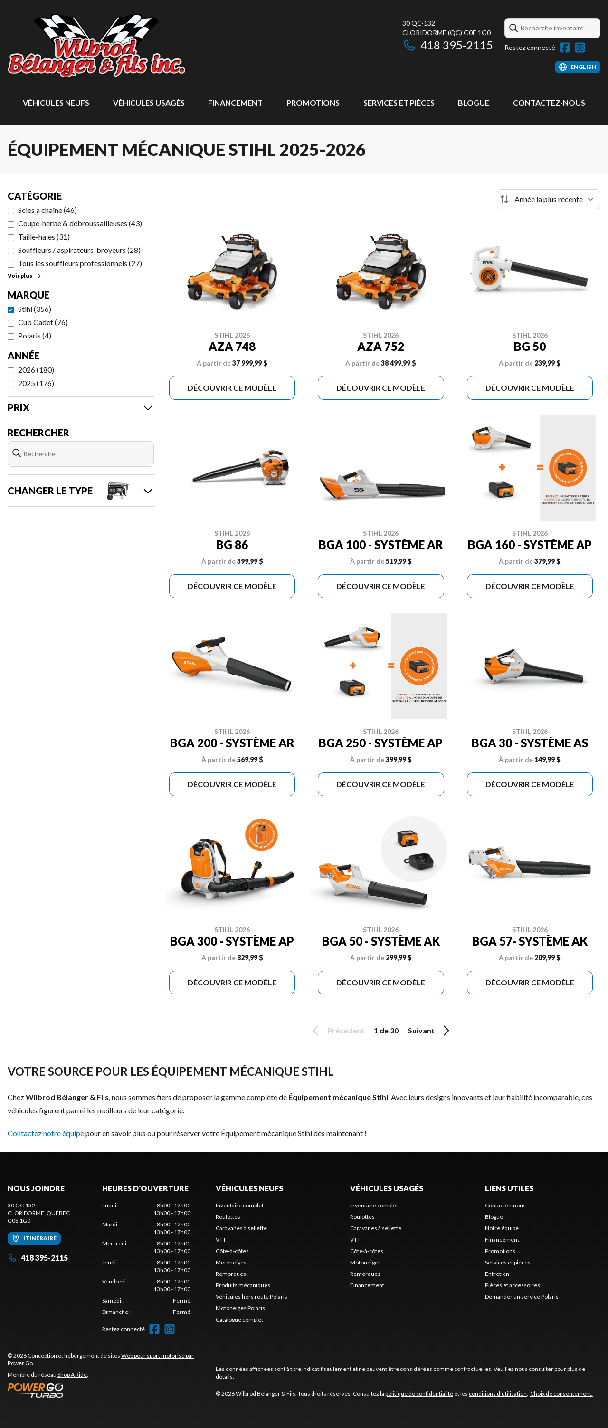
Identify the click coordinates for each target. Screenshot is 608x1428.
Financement (235, 102)
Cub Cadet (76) (43, 322)
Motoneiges (231, 1262)
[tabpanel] (146, 1259)
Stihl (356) (34, 308)
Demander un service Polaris (522, 1296)
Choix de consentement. (561, 1393)
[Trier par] (548, 199)
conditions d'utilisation (498, 1393)
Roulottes (228, 1216)
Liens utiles (509, 1188)
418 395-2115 (447, 45)
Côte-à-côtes (232, 1250)
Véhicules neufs (56, 102)
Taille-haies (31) (44, 236)
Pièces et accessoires (512, 1285)
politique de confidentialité (419, 1393)
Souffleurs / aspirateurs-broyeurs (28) (79, 249)
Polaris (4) (34, 335)
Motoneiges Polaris (240, 1308)
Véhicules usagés (149, 102)
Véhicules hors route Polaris (251, 1296)
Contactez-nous (549, 102)
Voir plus (25, 275)
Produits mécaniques (243, 1285)
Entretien (497, 1273)
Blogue (473, 102)
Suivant (430, 1030)
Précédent (336, 1030)
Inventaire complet (240, 1205)
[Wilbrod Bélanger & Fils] (126, 46)
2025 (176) (36, 382)
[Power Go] (104, 1390)
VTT (221, 1239)
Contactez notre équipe (46, 1133)
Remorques (231, 1273)
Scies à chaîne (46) (47, 209)
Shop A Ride (72, 1374)
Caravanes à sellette (241, 1228)
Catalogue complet (239, 1319)
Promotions (313, 102)
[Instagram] (580, 47)
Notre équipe (502, 1228)
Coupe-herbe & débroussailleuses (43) (80, 223)
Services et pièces (399, 102)
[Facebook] (564, 47)
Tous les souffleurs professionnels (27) (80, 263)
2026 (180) (36, 369)
